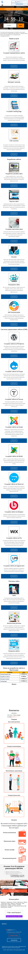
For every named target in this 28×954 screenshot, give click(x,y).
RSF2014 (4, 924)
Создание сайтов (9, 879)
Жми (20, 25)
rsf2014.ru (13, 946)
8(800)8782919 (19, 1)
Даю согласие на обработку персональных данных (14, 895)
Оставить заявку (14, 935)
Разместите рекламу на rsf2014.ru (14, 916)
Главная (2, 879)
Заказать (14, 66)
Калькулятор (19, 4)
